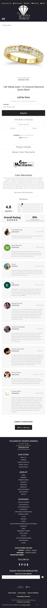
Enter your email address (23, 574)
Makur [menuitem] (23, 521)
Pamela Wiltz (16, 391)
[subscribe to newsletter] (42, 577)
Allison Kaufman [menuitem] (23, 502)
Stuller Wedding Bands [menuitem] (23, 538)
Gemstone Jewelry (23, 489)
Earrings (23, 477)
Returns (34, 128)
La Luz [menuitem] (23, 516)
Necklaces (23, 484)
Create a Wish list (23, 462)
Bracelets (23, 487)
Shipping (12, 128)
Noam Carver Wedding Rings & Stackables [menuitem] (23, 524)
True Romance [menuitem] (23, 540)
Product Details (23, 146)
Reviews (23, 199)
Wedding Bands (23, 480)
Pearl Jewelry (23, 492)
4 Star (19, 206)
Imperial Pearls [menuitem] (23, 514)
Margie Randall (16, 303)
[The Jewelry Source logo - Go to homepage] (23, 12)
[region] (23, 54)
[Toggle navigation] (3, 19)
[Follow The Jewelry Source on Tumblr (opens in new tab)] (27, 565)
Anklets (23, 494)
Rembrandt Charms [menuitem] (23, 531)
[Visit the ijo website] (28, 587)
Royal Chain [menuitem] (23, 533)
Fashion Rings (7, 25)
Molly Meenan (16, 245)
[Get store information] (23, 449)
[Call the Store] (24, 447)
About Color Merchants (23, 152)
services (23, 460)
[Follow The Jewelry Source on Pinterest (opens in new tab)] (22, 565)
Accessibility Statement (23, 596)
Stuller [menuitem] (23, 535)
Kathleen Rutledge (18, 327)
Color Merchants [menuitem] (23, 507)
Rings (23, 475)
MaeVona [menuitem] (23, 519)
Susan (13, 264)
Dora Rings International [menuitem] (23, 512)
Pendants (23, 482)
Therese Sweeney (17, 349)
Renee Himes (16, 372)
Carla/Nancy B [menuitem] (23, 504)
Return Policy (23, 467)
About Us (23, 457)
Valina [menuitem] (23, 543)
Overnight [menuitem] (23, 526)
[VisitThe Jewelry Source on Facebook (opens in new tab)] (19, 565)
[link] (6, 3)
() (42, 204)
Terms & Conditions (33, 593)
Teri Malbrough (16, 230)
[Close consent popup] (37, 605)
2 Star (19, 210)
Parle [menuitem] (23, 528)
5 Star (19, 204)
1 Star (19, 211)
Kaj (12, 283)
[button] (17, 3)
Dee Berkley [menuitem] (23, 509)
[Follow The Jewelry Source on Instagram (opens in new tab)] (25, 565)
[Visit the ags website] (20, 587)
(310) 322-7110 (23, 80)
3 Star (19, 208)
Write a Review (23, 427)
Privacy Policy (23, 464)
